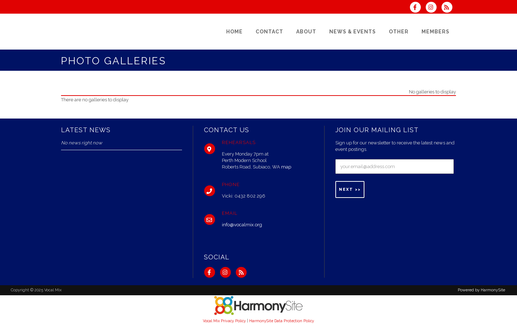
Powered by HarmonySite (481, 290)
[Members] (435, 32)
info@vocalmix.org (242, 224)
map (286, 167)
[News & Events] (352, 32)
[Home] (234, 32)
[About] (306, 32)
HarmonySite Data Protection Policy (281, 321)
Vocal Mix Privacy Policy (224, 321)
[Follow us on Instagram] (433, 8)
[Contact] (269, 32)
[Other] (398, 32)
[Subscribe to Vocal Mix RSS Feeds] (448, 8)
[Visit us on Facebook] (417, 8)
